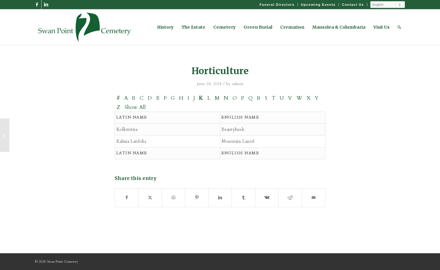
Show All (135, 107)
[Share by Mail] (313, 198)
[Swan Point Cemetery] (84, 27)
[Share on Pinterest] (196, 198)
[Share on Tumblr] (243, 198)
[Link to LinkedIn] (46, 4)
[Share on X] (149, 198)
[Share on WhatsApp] (173, 198)
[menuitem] (277, 4)
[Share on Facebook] (126, 198)
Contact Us (353, 4)
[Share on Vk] (266, 198)
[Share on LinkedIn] (220, 198)
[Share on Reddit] (290, 198)
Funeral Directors (276, 4)
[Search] (399, 27)
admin (237, 84)
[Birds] (4, 135)
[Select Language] (387, 4)
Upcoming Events (318, 4)
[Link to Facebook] (36, 4)
